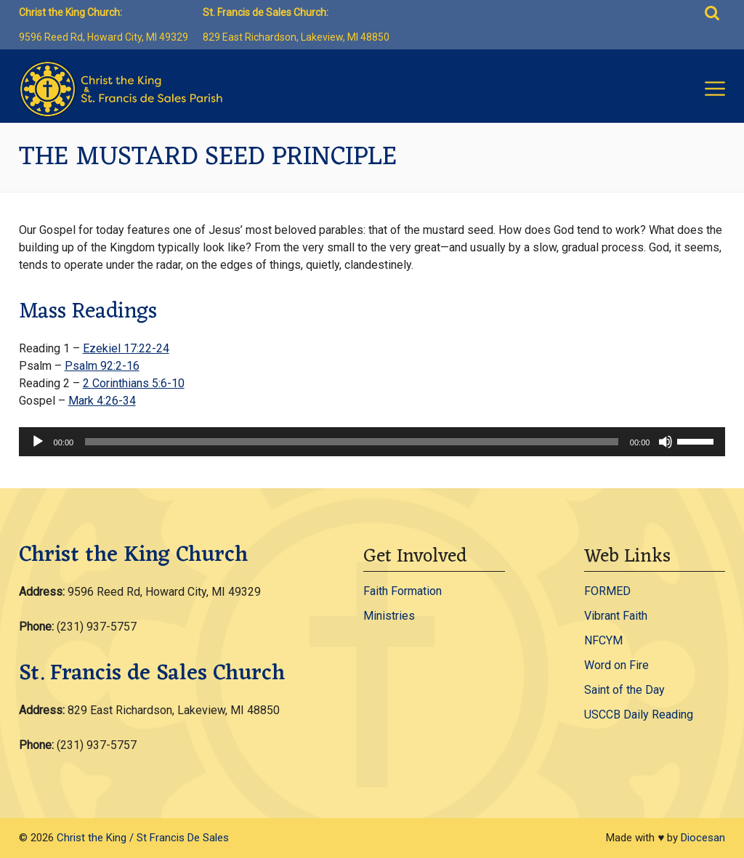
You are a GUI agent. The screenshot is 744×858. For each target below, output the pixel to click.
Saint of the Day (624, 690)
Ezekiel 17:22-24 (126, 348)
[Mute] (665, 441)
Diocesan (703, 837)
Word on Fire (616, 665)
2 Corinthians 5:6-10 (134, 383)
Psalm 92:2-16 (102, 366)
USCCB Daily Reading (638, 714)
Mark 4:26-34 (102, 401)
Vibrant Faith (615, 616)
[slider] (351, 441)
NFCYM (603, 640)
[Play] (38, 441)
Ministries (389, 616)
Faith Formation (402, 591)
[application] (372, 441)
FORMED (607, 591)
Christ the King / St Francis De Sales (143, 837)
